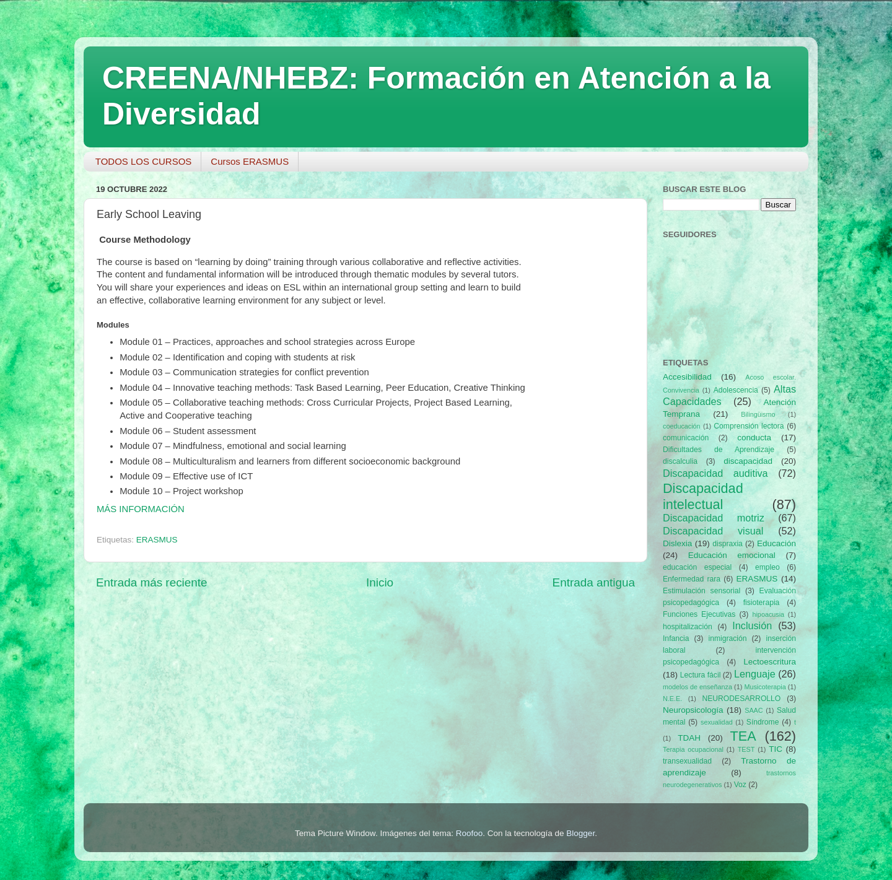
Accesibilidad (687, 376)
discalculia (680, 461)
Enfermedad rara (691, 579)
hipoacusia (768, 614)
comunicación (686, 437)
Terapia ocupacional (693, 749)
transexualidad (687, 761)
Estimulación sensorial (701, 590)
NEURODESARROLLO (741, 698)
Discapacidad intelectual (703, 496)
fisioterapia (761, 602)
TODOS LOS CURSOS (143, 161)
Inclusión (752, 625)
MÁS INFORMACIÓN (141, 509)
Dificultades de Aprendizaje (718, 449)
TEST (746, 749)
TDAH (689, 738)
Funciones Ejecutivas (699, 614)
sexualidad (717, 722)
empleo (767, 567)
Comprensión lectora (749, 426)
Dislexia (677, 543)
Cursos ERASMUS (250, 161)
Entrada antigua (594, 582)
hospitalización (687, 626)
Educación (776, 543)
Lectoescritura (769, 661)
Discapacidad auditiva (715, 473)
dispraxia (727, 543)
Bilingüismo (758, 414)
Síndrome (762, 722)
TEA (743, 736)
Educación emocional (732, 555)
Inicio (379, 582)
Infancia (676, 638)
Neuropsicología (693, 710)
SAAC (754, 710)
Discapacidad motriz (713, 517)
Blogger (580, 833)
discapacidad (748, 461)
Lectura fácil (700, 675)
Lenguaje (755, 673)
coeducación (682, 426)
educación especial (697, 567)
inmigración (727, 638)
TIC (775, 749)
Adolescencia (736, 390)
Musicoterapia (764, 686)
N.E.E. (672, 698)
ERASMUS (157, 539)
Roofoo (469, 833)
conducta (754, 437)
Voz (740, 784)
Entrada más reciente (152, 582)
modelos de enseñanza (697, 686)
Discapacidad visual (713, 530)
